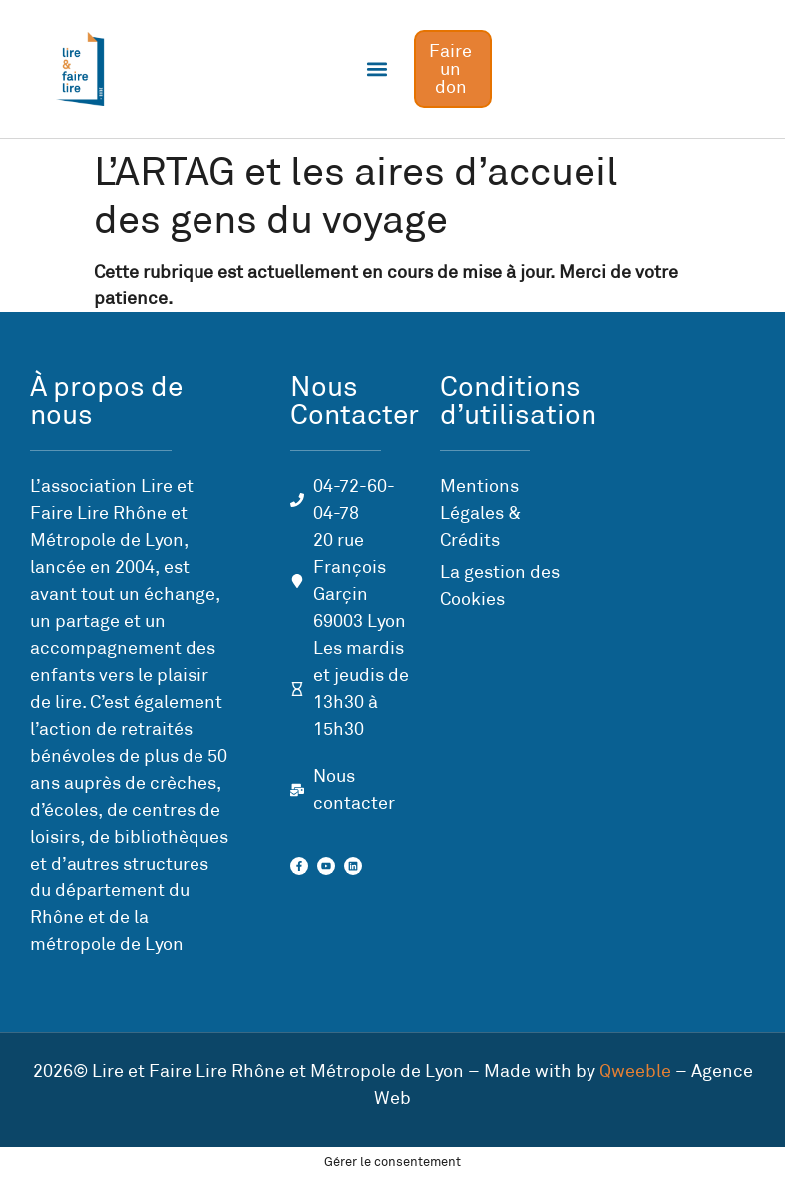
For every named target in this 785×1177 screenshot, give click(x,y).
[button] (377, 69)
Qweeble (635, 1071)
